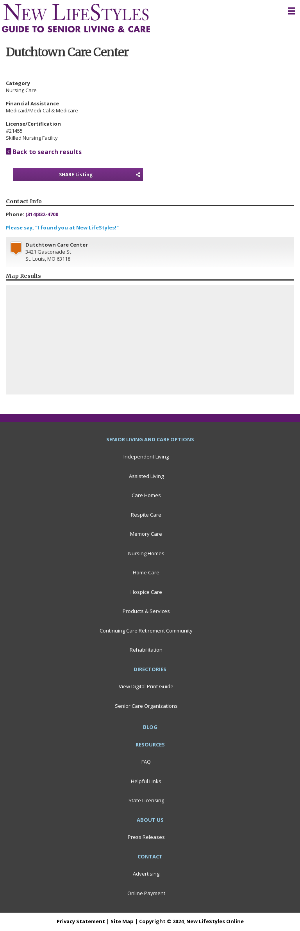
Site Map (122, 921)
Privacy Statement (81, 921)
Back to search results (44, 151)
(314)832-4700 (41, 214)
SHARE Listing (101, 174)
